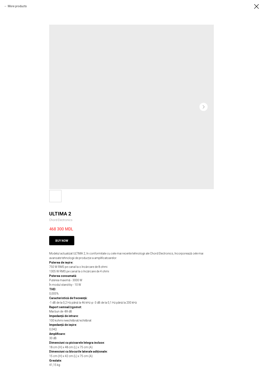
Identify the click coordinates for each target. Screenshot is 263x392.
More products (17, 6)
